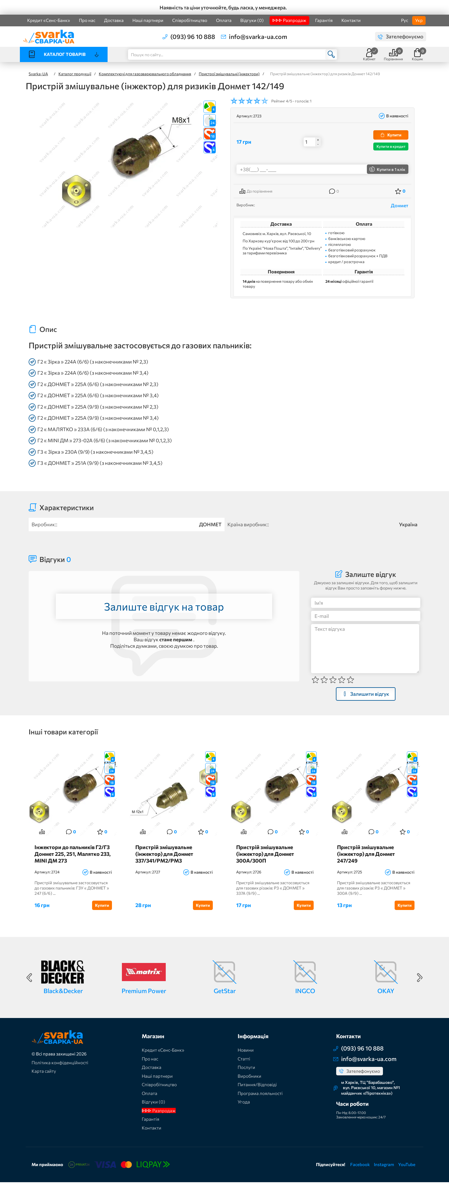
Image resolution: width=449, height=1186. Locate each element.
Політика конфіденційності (60, 1066)
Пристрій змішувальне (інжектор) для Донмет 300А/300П (267, 857)
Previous (29, 981)
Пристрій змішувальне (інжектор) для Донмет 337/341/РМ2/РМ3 (166, 857)
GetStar (225, 994)
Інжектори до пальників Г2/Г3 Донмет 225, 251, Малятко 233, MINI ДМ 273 (72, 857)
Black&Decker (63, 994)
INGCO (305, 994)
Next (419, 981)
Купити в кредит (391, 146)
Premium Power (144, 994)
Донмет (399, 205)
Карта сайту (44, 1075)
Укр (419, 20)
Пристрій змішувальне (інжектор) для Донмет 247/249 (367, 857)
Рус (404, 20)
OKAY (385, 994)
